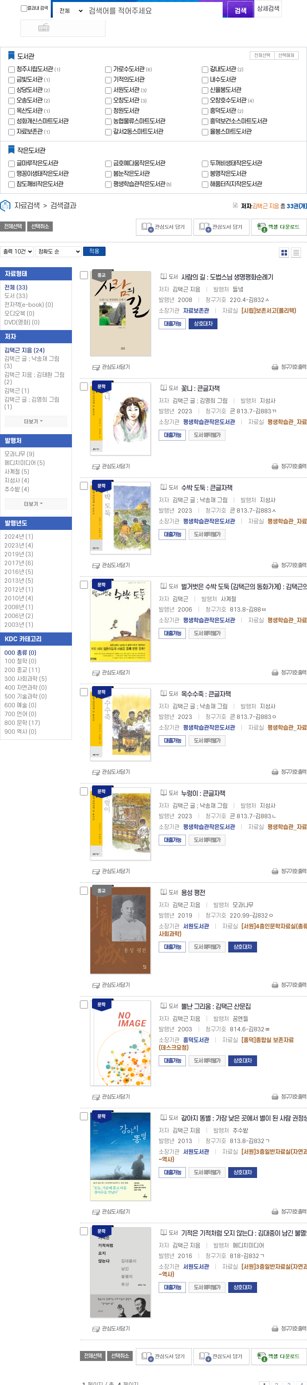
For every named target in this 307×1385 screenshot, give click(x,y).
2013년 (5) (18, 567)
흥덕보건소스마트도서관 (238, 105)
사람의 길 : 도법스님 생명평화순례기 (227, 264)
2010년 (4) (18, 585)
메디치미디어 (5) (24, 450)
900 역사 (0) (20, 718)
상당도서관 (29, 74)
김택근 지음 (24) (24, 337)
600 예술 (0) (20, 692)
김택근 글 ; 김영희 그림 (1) (31, 390)
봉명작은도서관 (228, 158)
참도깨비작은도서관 (39, 168)
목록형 (296, 237)
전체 (16, 274)
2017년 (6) (18, 550)
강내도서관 (223, 53)
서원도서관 (126, 74)
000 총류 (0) (20, 639)
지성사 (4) (16, 467)
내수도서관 (223, 64)
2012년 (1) (18, 576)
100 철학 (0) (20, 648)
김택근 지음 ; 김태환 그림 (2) (34, 365)
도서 (16, 283)
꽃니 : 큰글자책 (200, 375)
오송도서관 (29, 85)
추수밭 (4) (16, 476)
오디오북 (19, 300)
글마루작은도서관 (37, 147)
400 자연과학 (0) (25, 674)
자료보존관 (29, 116)
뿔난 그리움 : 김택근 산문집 (216, 993)
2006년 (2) (18, 603)
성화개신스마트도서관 (42, 105)
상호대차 (203, 310)
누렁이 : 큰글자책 (203, 780)
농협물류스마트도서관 (139, 105)
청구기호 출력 (293, 353)
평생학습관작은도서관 (143, 168)
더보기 (36, 408)
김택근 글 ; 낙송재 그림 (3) (31, 349)
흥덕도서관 (223, 95)
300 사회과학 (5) (25, 665)
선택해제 (286, 39)
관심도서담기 (116, 353)
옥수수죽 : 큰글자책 (206, 681)
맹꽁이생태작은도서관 (42, 158)
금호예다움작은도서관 (139, 147)
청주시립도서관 (34, 53)
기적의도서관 (128, 64)
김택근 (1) (16, 377)
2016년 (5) (18, 559)
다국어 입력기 (288, 10)
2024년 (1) (18, 523)
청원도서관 (126, 95)
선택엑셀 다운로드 (279, 211)
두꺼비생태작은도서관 (236, 147)
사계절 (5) (16, 458)
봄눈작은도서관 (131, 158)
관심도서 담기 (164, 211)
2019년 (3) (18, 541)
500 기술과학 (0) (25, 683)
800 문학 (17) (22, 710)
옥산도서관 (29, 95)
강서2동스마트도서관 (138, 116)
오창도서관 (126, 85)
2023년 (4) (18, 532)
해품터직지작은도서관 (236, 168)
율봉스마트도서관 (230, 116)
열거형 (284, 237)
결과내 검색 (22, 8)
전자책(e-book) (28, 291)
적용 (98, 237)
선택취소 (40, 211)
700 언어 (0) (20, 701)
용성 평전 (193, 880)
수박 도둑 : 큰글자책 (206, 475)
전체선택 (262, 39)
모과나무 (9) (19, 441)
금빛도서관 (29, 64)
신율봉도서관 (225, 74)
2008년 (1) (18, 594)
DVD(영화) (22, 309)
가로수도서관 (128, 53)
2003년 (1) (18, 611)
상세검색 (261, 10)
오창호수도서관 (228, 85)
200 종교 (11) (22, 657)
